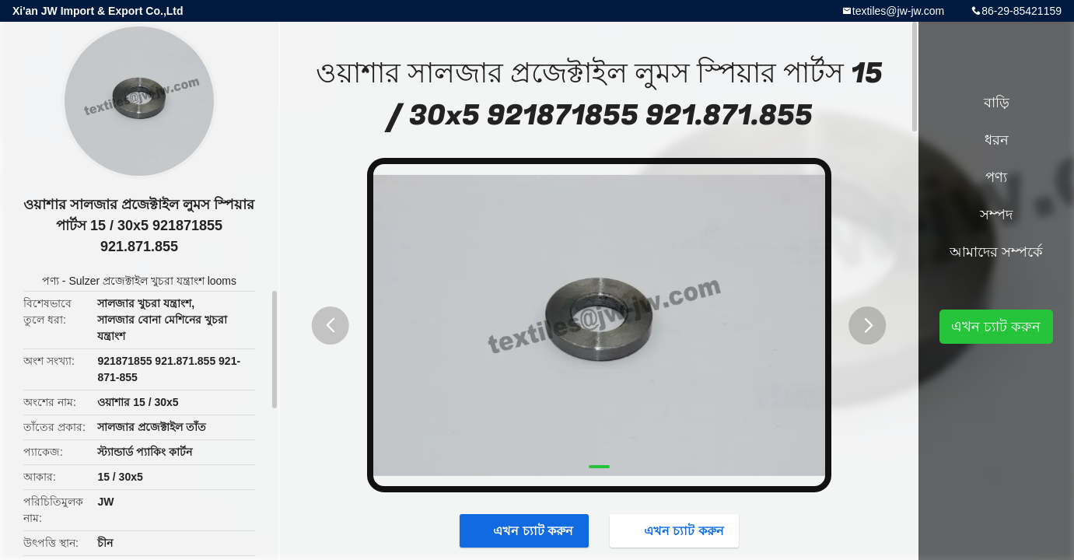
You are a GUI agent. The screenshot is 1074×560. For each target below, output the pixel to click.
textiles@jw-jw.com (898, 11)
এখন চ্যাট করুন (525, 530)
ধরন (997, 140)
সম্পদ (996, 214)
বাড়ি (996, 102)
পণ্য (50, 281)
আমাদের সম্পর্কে (996, 252)
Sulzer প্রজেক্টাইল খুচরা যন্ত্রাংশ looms (152, 281)
